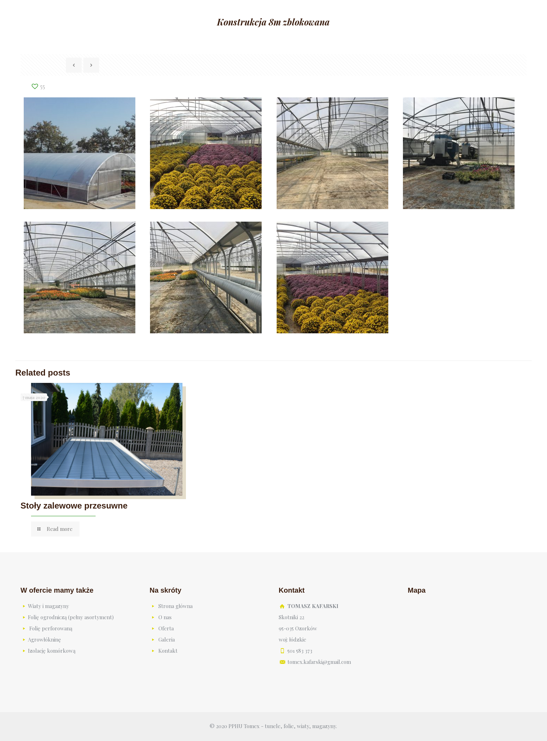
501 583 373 (299, 650)
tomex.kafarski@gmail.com (319, 661)
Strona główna (175, 605)
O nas (165, 617)
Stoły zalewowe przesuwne (74, 505)
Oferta (166, 628)
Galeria (166, 639)
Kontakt (168, 650)
